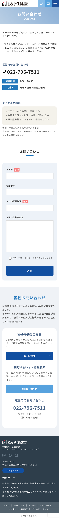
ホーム (6, 505)
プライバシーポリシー (23, 258)
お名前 (13, 169)
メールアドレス (17, 201)
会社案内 (12, 509)
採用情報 (24, 509)
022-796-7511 (20, 71)
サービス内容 (19, 505)
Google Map (13, 470)
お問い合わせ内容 (14, 217)
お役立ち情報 (45, 505)
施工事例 (32, 505)
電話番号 (10, 185)
